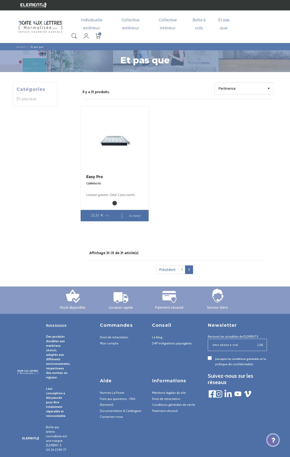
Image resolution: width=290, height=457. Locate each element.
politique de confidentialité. (234, 360)
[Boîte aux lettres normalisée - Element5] (40, 27)
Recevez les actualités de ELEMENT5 (233, 332)
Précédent (167, 265)
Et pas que (26, 99)
